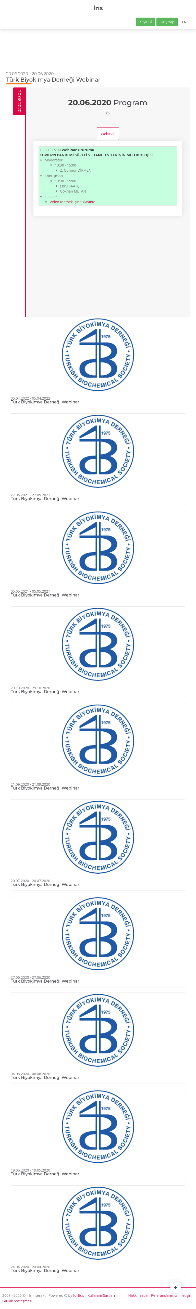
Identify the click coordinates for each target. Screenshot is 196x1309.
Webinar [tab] (108, 133)
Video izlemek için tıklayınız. (73, 201)
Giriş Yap (167, 21)
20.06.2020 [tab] (19, 101)
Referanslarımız (164, 1295)
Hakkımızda (138, 1295)
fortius (78, 1295)
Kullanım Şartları (101, 1295)
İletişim (186, 1295)
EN (184, 21)
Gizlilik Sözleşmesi (17, 1301)
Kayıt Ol (145, 21)
